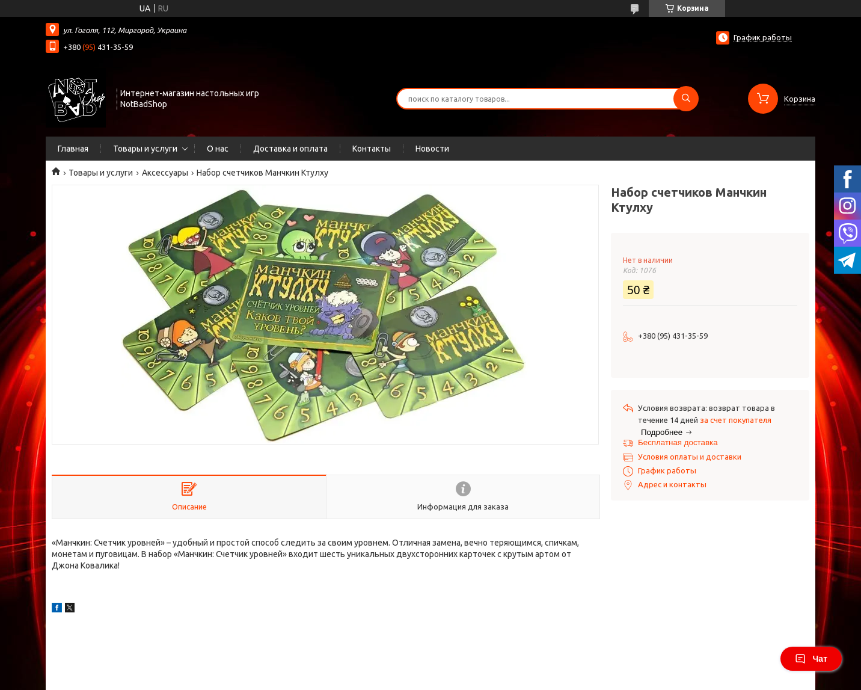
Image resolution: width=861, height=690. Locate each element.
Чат (811, 658)
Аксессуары (165, 172)
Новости (432, 148)
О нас (217, 148)
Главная (73, 148)
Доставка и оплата (290, 148)
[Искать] (686, 98)
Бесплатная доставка (678, 442)
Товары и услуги (145, 148)
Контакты (371, 148)
